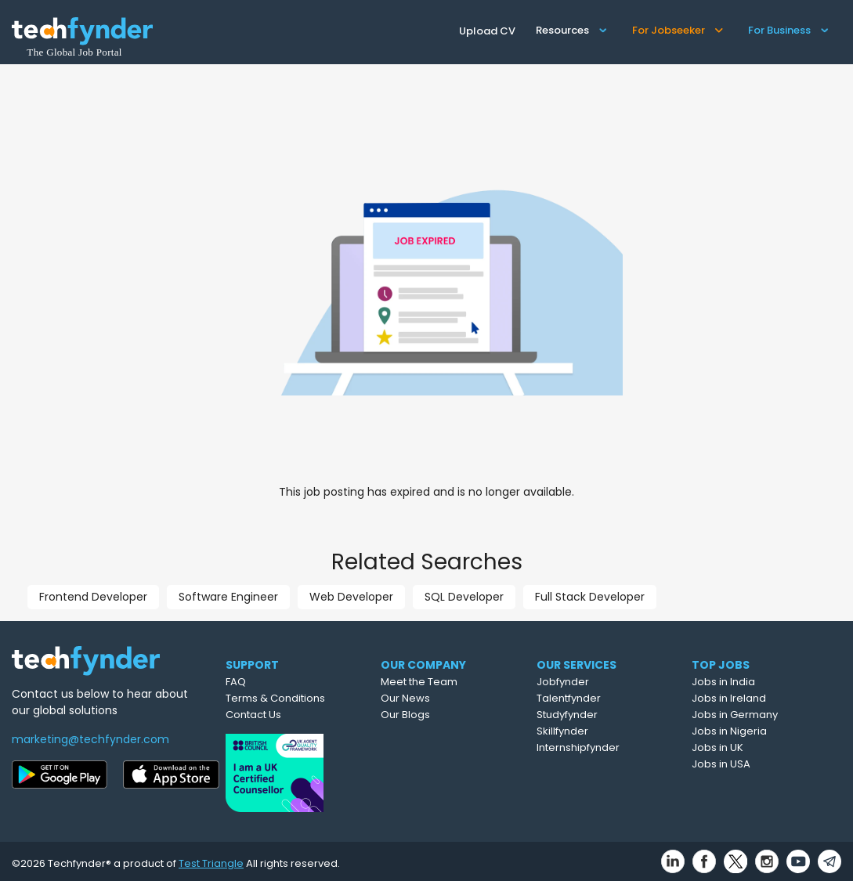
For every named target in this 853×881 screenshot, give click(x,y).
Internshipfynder (610, 747)
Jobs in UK (749, 747)
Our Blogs (437, 714)
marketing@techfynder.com (90, 739)
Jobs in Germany (767, 714)
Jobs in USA (753, 763)
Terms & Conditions (300, 698)
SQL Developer (464, 597)
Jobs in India (755, 681)
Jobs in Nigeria (761, 731)
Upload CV (487, 30)
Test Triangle (211, 858)
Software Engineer (228, 597)
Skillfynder (595, 731)
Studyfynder (600, 714)
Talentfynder (601, 698)
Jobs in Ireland (761, 698)
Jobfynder (595, 681)
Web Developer (351, 597)
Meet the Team (451, 681)
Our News (437, 698)
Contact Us (278, 714)
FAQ (261, 681)
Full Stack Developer (590, 597)
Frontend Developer (93, 597)
